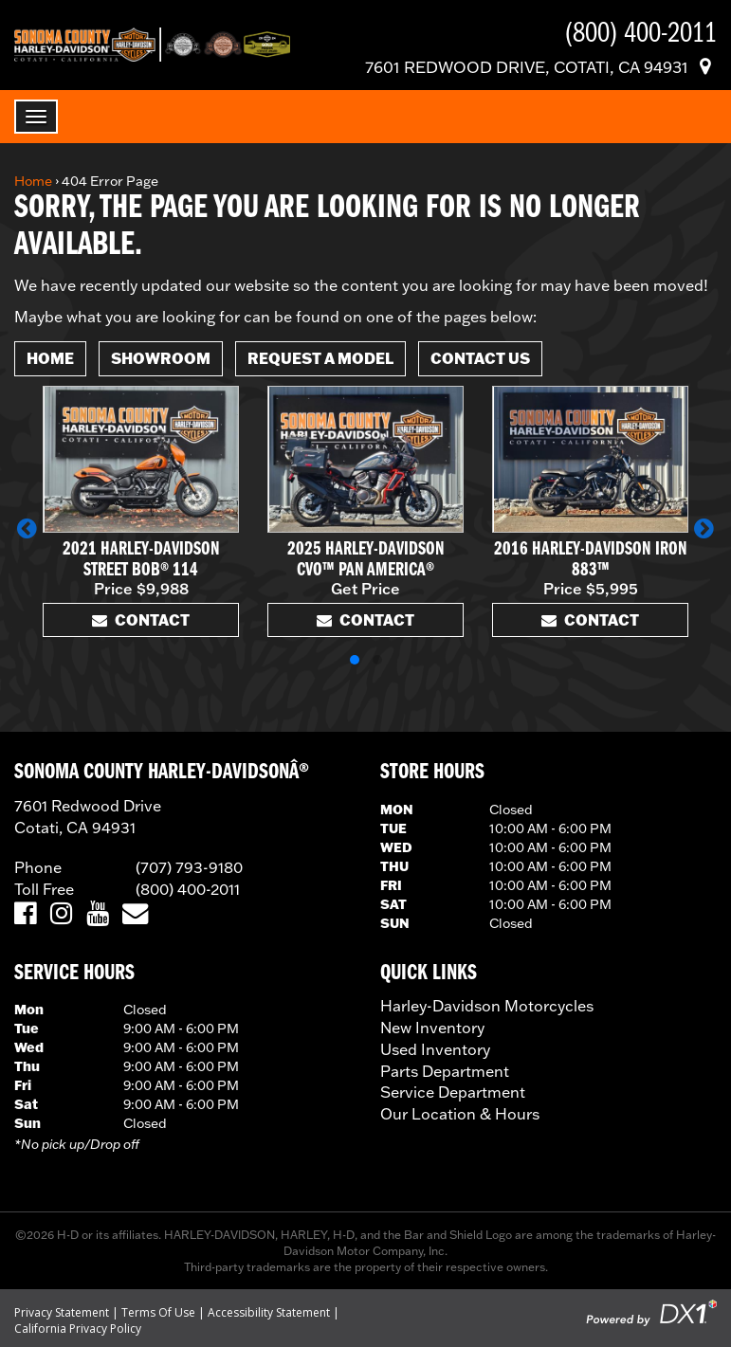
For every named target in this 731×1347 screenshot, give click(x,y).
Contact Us (480, 358)
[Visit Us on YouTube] (97, 914)
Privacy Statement (61, 1312)
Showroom (160, 358)
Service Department (452, 1092)
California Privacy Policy (77, 1328)
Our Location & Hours (459, 1113)
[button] (27, 528)
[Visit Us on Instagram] (61, 914)
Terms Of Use (158, 1312)
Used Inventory (435, 1049)
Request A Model (320, 358)
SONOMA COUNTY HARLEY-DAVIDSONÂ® (161, 772)
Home (33, 181)
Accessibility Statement (269, 1312)
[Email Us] (135, 914)
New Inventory (432, 1027)
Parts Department (444, 1071)
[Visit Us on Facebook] (25, 914)
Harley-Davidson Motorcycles (487, 1005)
